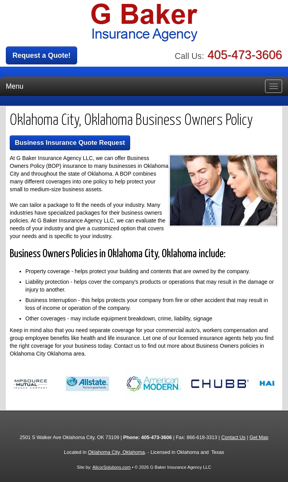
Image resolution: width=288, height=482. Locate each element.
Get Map (258, 437)
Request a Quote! (41, 55)
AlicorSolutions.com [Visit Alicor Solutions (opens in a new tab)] (111, 467)
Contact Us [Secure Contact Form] (233, 437)
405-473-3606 (244, 55)
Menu (14, 86)
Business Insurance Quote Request (70, 142)
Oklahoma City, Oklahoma (116, 452)
